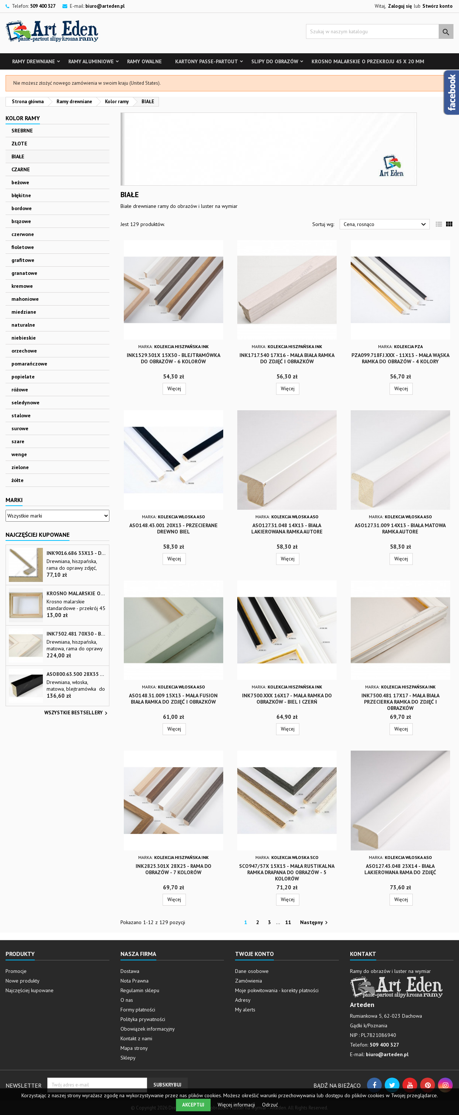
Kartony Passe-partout (206, 61)
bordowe (21, 208)
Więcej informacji (237, 1104)
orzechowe (24, 350)
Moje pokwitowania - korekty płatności (277, 990)
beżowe (20, 182)
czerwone (22, 234)
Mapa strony (134, 1048)
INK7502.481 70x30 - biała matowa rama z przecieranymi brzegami (76, 634)
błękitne (21, 195)
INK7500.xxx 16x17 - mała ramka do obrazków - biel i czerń (287, 698)
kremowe (22, 286)
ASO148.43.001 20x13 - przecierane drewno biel (173, 528)
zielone (20, 467)
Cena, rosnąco (386, 224)
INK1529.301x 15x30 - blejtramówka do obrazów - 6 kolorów (173, 358)
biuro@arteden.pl (105, 6)
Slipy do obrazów (274, 61)
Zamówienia (248, 980)
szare (17, 441)
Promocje (16, 971)
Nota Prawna (134, 980)
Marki (14, 499)
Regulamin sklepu (139, 990)
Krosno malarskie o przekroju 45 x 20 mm (368, 61)
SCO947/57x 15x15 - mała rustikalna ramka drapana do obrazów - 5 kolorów (286, 872)
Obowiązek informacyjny (147, 1028)
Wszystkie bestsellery (76, 713)
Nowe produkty (23, 980)
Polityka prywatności (142, 1019)
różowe (19, 389)
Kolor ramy (23, 118)
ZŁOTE (19, 143)
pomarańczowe (29, 363)
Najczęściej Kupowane (37, 534)
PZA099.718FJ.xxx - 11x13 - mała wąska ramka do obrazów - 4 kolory (400, 358)
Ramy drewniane (33, 61)
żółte (17, 480)
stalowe (21, 415)
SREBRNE (22, 130)
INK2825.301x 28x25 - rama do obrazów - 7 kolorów (173, 869)
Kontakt (363, 953)
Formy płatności (137, 1009)
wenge (19, 454)
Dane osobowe (252, 971)
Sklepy (128, 1057)
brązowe (21, 221)
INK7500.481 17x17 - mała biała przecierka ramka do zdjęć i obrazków (400, 701)
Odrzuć (270, 1104)
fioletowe (22, 247)
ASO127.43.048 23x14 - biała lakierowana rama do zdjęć (400, 869)
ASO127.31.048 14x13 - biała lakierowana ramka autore (287, 528)
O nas (126, 1000)
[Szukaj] (379, 31)
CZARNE (20, 169)
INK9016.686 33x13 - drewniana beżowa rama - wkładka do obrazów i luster (76, 553)
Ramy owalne (144, 61)
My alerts (245, 1009)
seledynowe (25, 402)
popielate (23, 376)
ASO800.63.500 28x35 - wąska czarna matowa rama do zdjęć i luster (76, 674)
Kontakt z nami (136, 1038)
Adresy (243, 1000)
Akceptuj (193, 1105)
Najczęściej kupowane (30, 990)
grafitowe (22, 260)
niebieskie (23, 337)
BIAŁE (17, 156)
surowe (19, 428)
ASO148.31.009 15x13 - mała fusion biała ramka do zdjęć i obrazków (173, 698)
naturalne (23, 324)
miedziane (23, 312)
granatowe (24, 273)
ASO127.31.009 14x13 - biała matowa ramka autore (400, 528)
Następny (315, 922)
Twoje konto (254, 953)
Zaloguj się (400, 6)
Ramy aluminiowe (91, 61)
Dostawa (129, 971)
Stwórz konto (437, 6)
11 (288, 922)
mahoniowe (25, 299)
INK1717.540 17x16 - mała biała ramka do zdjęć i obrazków (286, 358)
